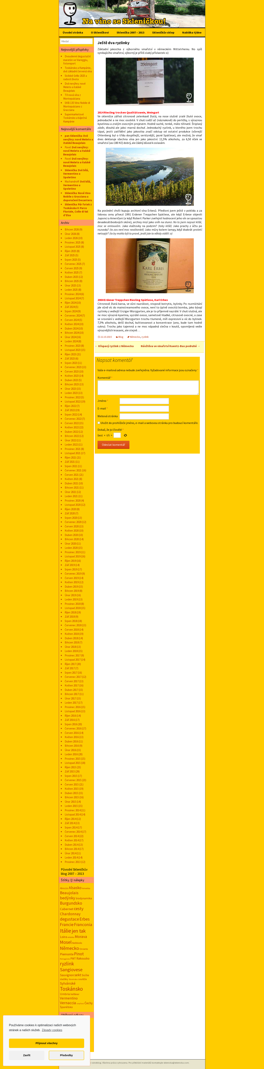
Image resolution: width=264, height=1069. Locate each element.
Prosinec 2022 (72, 397)
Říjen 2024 (70, 302)
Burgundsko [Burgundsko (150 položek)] (71, 903)
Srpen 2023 (71, 363)
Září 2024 (70, 307)
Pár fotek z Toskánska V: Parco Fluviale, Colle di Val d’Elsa (77, 210)
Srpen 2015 (71, 776)
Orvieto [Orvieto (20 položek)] (84, 949)
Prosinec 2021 (72, 449)
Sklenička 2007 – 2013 (130, 32)
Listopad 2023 (72, 350)
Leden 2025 (71, 289)
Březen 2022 (72, 436)
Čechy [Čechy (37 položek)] (89, 1003)
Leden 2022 (71, 444)
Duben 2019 (71, 586)
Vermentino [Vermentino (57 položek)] (69, 998)
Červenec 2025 (73, 264)
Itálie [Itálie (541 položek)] (65, 930)
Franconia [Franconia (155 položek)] (83, 924)
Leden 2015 (71, 806)
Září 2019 (70, 565)
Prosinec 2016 (72, 707)
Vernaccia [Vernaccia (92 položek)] (68, 1002)
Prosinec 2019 (72, 552)
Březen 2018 (72, 642)
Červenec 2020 (73, 522)
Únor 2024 (70, 337)
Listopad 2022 (72, 401)
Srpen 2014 (71, 827)
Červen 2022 (72, 423)
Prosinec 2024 (72, 294)
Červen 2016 (72, 733)
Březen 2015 (72, 797)
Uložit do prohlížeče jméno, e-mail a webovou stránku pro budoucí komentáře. (149, 423)
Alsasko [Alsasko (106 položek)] (75, 887)
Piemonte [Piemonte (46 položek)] (67, 954)
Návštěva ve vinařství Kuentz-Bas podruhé (170, 346)
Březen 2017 (72, 694)
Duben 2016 (71, 741)
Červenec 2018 (73, 625)
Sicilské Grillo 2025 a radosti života (75, 77)
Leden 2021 (71, 496)
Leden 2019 (71, 599)
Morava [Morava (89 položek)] (81, 936)
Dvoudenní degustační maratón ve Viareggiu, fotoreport (77, 60)
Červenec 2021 (73, 470)
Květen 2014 (72, 840)
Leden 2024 (71, 341)
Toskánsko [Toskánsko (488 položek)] (71, 989)
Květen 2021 (72, 479)
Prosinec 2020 (72, 500)
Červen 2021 (72, 474)
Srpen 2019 (71, 569)
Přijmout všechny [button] (47, 1043)
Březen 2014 (72, 849)
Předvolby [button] (66, 1055)
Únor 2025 (70, 285)
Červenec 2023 (73, 367)
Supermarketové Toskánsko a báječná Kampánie (75, 118)
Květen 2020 (72, 530)
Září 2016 (70, 720)
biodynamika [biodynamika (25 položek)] (84, 898)
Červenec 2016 (73, 728)
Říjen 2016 (70, 715)
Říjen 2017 (70, 664)
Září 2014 (70, 823)
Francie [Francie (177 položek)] (67, 924)
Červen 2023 (72, 371)
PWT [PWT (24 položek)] (73, 958)
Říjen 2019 (70, 561)
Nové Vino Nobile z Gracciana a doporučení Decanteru (77, 196)
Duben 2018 (71, 638)
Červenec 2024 (73, 315)
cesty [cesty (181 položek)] (78, 908)
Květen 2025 (72, 272)
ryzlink (145, 336)
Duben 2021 (71, 483)
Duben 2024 (71, 328)
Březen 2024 (72, 332)
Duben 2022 (71, 431)
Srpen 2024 (71, 311)
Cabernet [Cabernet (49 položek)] (66, 909)
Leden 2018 (71, 651)
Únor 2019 (70, 595)
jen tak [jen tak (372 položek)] (79, 931)
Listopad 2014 (72, 814)
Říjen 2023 (70, 354)
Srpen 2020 (71, 517)
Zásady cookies (52, 1030)
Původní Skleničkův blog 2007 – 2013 (74, 871)
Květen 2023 (72, 375)
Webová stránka (108, 416)
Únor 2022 (70, 440)
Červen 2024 (72, 320)
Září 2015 (70, 771)
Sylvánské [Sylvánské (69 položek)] (67, 983)
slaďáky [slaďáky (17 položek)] (64, 979)
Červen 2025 (72, 268)
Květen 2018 (72, 634)
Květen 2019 (72, 582)
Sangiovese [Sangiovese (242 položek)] (71, 970)
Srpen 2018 (71, 621)
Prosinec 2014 (72, 810)
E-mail (103, 408)
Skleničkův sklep (163, 32)
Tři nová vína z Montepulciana (72, 96)
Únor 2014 (70, 853)
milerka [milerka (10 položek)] (70, 937)
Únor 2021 (70, 492)
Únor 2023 (70, 388)
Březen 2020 (72, 539)
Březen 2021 (72, 487)
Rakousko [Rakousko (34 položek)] (82, 958)
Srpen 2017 (71, 672)
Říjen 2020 (70, 509)
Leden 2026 (71, 238)
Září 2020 (70, 513)
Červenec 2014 (73, 831)
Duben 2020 (71, 535)
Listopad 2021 (72, 453)
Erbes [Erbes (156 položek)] (85, 919)
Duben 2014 (71, 844)
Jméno (103, 401)
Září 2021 (70, 461)
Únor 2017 (70, 698)
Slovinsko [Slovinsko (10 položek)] (73, 979)
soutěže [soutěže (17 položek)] (82, 979)
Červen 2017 (72, 681)
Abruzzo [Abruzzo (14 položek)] (64, 888)
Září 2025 (70, 255)
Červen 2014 (72, 836)
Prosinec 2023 (72, 345)
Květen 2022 (72, 427)
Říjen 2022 (70, 406)
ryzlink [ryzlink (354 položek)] (67, 963)
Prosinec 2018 (72, 604)
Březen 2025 (72, 281)
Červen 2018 (72, 629)
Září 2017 (70, 668)
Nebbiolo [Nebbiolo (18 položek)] (77, 943)
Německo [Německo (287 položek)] (69, 948)
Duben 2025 (71, 277)
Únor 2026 (70, 234)
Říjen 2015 (70, 767)
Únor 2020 (70, 543)
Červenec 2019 (73, 573)
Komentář (105, 377)
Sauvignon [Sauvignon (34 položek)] (67, 975)
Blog (120, 336)
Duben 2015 (71, 793)
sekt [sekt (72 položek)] (77, 975)
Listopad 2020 (72, 504)
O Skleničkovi (100, 32)
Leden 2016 (71, 754)
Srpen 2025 (71, 259)
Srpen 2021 (71, 466)
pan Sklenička (73, 135)
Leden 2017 (71, 702)
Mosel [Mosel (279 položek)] (66, 942)
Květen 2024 (72, 324)
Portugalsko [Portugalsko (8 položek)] (65, 959)
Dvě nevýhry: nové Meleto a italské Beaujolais (74, 87)
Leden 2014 (71, 857)
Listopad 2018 (72, 608)
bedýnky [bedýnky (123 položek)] (67, 897)
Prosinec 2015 (72, 758)
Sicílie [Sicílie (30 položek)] (85, 975)
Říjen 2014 (70, 819)
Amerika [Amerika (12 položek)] (86, 888)
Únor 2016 (70, 750)
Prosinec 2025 (72, 242)
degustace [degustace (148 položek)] (69, 919)
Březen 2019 (72, 591)
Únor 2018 (70, 647)
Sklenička (71, 170)
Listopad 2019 (72, 556)
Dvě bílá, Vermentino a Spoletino (76, 173)
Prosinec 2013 (72, 862)
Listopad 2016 (72, 711)
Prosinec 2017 (72, 655)
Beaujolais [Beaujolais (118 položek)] (69, 892)
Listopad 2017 (72, 659)
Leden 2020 (71, 548)
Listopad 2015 (72, 763)
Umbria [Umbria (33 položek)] (65, 994)
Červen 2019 (72, 578)
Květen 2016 (72, 737)
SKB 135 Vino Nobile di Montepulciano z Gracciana (76, 106)
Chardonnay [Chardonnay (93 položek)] (70, 913)
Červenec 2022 (73, 418)
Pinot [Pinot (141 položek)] (79, 953)
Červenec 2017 (73, 677)
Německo (135, 336)
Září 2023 (70, 358)
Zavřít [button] (26, 1055)
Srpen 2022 (71, 414)
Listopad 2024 (72, 298)
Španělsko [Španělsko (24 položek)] (66, 1007)
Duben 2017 (71, 690)
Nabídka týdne (191, 32)
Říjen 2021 (70, 457)
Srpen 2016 (71, 724)
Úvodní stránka (73, 32)
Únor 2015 (70, 801)
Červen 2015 (72, 784)
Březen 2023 (72, 384)
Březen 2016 (72, 745)
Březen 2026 (72, 229)
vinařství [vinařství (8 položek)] (80, 1003)
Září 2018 (70, 616)
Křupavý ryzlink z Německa (114, 346)
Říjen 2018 (70, 612)
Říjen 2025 (70, 251)
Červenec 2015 (73, 780)
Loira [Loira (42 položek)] (63, 937)
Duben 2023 (71, 380)
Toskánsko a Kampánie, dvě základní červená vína (77, 69)
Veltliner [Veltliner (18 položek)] (74, 994)
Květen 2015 (72, 788)
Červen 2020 (72, 526)
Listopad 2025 (72, 246)
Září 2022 (70, 410)
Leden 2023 (71, 393)
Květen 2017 (72, 685)
